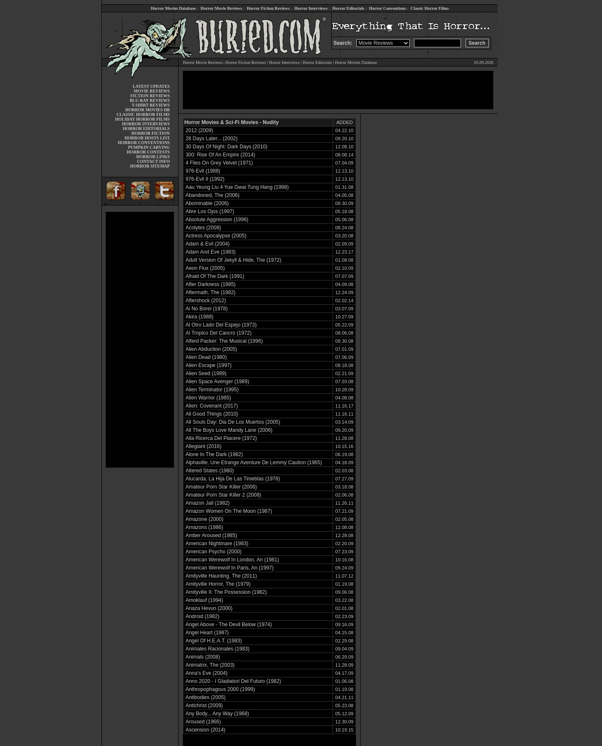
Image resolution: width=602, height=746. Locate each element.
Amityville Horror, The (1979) (218, 584)
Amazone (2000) (204, 519)
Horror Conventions (387, 8)
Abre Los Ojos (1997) (209, 211)
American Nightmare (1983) (216, 543)
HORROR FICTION (150, 133)
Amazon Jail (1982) (207, 503)
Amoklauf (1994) (204, 600)
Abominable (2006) (207, 203)
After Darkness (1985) (210, 284)
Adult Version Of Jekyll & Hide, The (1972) (233, 260)
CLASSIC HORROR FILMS (143, 114)
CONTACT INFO (153, 161)
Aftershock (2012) (205, 301)
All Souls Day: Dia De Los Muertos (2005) (232, 422)
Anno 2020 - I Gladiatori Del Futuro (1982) (233, 681)
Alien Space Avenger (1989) (217, 382)
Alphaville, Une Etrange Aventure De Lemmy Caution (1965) (253, 463)
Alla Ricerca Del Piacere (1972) (221, 438)
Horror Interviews (310, 8)
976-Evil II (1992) (204, 179)
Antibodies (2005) (205, 697)
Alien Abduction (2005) (211, 349)
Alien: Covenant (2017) (211, 406)
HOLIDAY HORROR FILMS (142, 119)
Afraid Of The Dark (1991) (214, 276)
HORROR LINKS (153, 156)
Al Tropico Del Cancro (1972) (218, 333)
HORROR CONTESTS (148, 152)
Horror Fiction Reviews (268, 8)
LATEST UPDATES (151, 86)
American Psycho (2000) (213, 552)
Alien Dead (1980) (206, 357)
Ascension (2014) (205, 730)
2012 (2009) (199, 130)
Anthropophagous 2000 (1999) (220, 689)
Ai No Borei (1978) (206, 309)
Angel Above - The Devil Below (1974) (228, 624)
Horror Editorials (348, 8)
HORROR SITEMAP (150, 166)
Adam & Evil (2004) (207, 244)
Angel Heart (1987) (207, 633)
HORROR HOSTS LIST (147, 138)
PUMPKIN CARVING (149, 147)
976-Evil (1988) (202, 171)
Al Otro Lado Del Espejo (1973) (221, 325)
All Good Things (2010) (211, 414)
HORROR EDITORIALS (146, 128)
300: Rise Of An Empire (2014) (220, 155)
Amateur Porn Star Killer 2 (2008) (223, 495)
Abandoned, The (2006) (212, 195)
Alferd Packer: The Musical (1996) (224, 341)
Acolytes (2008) (203, 228)
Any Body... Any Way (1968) (217, 714)
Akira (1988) (199, 317)
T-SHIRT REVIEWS (151, 105)
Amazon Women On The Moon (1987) (228, 511)
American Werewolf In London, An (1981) (232, 560)
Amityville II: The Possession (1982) (226, 592)
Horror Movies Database (173, 8)
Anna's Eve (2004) (206, 673)
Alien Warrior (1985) (208, 398)
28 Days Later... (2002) (211, 139)
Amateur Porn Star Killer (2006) (221, 487)
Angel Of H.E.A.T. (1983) (213, 641)
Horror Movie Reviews (221, 8)
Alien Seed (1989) (205, 373)
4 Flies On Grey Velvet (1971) (219, 163)
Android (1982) (202, 616)
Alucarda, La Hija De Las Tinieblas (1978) (232, 479)
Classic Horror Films (430, 8)
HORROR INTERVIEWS (146, 123)
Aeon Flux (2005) (205, 268)
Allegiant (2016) (203, 446)
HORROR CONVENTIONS (144, 142)
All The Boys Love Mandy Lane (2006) (228, 430)
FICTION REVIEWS (150, 95)
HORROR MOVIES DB (147, 109)
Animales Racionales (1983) (217, 649)
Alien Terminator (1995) (212, 390)
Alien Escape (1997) (208, 365)
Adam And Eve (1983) (210, 252)
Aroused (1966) (203, 722)
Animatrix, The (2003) (209, 665)
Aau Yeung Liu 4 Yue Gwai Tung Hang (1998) (237, 187)
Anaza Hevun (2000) (208, 608)
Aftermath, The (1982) (210, 292)
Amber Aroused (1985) (211, 535)
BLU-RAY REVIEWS (150, 100)
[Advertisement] (140, 340)
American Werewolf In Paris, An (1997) (229, 568)
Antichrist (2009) (204, 705)
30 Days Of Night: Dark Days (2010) (226, 147)
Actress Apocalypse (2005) (215, 236)
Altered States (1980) (209, 471)
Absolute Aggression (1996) (216, 220)
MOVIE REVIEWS (151, 91)
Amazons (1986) (204, 527)
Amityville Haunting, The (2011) (221, 576)
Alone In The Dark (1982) (214, 454)
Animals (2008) (202, 657)
